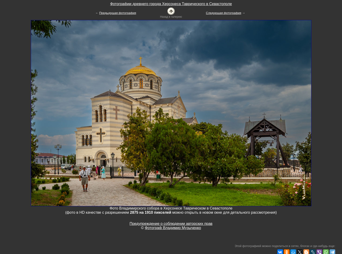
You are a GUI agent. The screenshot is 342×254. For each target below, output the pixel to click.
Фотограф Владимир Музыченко (173, 228)
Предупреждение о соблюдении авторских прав (171, 224)
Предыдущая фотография (117, 13)
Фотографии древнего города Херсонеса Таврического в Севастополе (171, 4)
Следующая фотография (223, 13)
